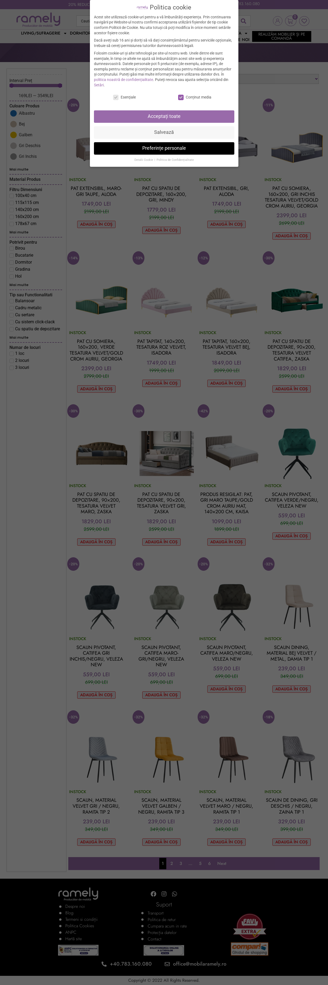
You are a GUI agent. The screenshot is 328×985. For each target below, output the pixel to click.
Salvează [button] (164, 132)
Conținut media (194, 97)
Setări (99, 85)
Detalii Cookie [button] (144, 160)
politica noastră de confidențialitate (123, 79)
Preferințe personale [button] (164, 148)
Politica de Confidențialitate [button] (175, 160)
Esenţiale (124, 97)
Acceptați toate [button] (164, 116)
